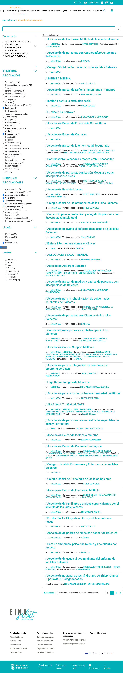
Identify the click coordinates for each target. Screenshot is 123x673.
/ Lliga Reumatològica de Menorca (67, 382)
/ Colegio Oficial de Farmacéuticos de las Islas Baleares (81, 67)
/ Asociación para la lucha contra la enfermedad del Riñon (82, 393)
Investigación (90, 150)
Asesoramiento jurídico (95, 164)
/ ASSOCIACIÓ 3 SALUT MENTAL (66, 254)
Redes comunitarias (45, 652)
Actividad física (16, 637)
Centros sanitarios (44, 645)
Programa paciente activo (74, 644)
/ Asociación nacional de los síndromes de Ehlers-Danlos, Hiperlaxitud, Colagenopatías (82, 577)
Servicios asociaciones (20, 180)
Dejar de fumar (16, 652)
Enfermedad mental (55, 197)
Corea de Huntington (66, 456)
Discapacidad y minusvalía (94, 117)
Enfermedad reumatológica (94, 387)
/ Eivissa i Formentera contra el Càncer (70, 243)
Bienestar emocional (18, 648)
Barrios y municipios (45, 637)
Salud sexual (89, 414)
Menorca (55, 44)
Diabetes (85, 324)
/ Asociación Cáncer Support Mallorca (69, 347)
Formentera (86, 409)
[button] (19, 36)
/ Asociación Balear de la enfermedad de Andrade (77, 145)
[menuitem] (9, 10)
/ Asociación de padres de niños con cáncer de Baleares (81, 533)
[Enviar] (118, 28)
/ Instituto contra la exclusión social (68, 101)
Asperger (50, 275)
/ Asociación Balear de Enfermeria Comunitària (75, 123)
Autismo (61, 275)
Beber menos (15, 645)
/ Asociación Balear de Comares (66, 134)
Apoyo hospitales (92, 356)
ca (79, 2)
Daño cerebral (89, 309)
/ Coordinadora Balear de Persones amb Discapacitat (79, 159)
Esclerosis (87, 497)
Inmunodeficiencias (91, 94)
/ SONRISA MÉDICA (58, 78)
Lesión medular (105, 183)
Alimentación (15, 641)
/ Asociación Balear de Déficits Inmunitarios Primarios (80, 89)
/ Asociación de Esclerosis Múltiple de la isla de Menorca (82, 39)
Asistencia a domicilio (94, 181)
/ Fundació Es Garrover (60, 112)
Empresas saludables (46, 648)
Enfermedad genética (75, 153)
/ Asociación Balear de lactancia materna (71, 435)
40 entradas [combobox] (51, 593)
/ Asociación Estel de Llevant (64, 189)
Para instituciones (98, 633)
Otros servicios (90, 44)
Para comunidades (45, 633)
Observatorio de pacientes (74, 640)
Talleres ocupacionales (69, 356)
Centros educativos (45, 641)
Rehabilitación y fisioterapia (98, 307)
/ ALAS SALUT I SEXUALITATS (64, 404)
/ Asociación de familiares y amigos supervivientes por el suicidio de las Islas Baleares (82, 505)
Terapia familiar (53, 273)
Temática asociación (20, 73)
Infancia (85, 552)
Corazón (85, 61)
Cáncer (79, 248)
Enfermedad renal (90, 398)
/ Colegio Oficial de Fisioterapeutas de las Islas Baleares (81, 203)
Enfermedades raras (98, 153)
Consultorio (51, 166)
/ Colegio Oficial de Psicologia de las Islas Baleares (78, 479)
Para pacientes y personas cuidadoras (74, 634)
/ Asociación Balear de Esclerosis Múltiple (72, 490)
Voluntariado (52, 46)
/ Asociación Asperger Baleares (65, 266)
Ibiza (52, 248)
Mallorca (55, 61)
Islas (20, 227)
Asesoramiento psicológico (97, 271)
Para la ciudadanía (18, 633)
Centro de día (90, 495)
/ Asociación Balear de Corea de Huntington (73, 446)
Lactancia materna (91, 440)
